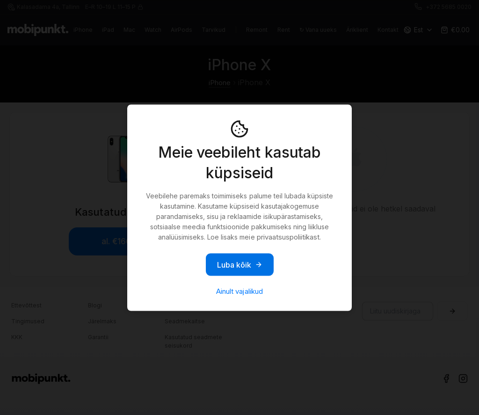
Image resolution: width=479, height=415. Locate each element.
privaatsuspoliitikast (288, 236)
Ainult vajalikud (239, 290)
